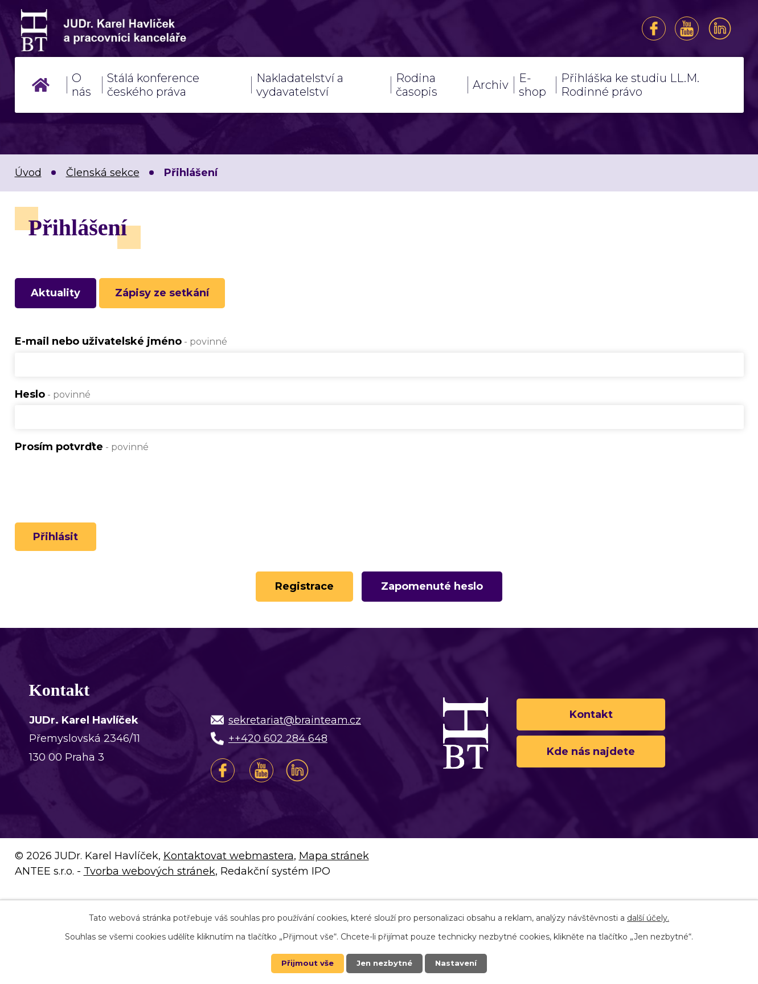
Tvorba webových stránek (149, 880)
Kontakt (591, 722)
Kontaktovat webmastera (228, 865)
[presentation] (101, 483)
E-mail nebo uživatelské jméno (121, 344)
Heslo (53, 397)
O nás (81, 85)
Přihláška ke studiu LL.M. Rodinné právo (630, 85)
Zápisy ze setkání (176, 294)
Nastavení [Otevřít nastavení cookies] (458, 963)
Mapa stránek (334, 865)
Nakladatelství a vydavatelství (299, 85)
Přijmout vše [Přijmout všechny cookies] (304, 963)
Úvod (41, 85)
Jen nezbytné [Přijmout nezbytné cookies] (384, 963)
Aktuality (60, 294)
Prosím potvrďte (82, 449)
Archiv (491, 85)
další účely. (648, 917)
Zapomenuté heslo (436, 595)
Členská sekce (103, 172)
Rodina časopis (416, 85)
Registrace (300, 595)
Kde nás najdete (591, 763)
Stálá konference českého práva (153, 85)
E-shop (532, 85)
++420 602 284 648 (277, 748)
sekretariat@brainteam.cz (294, 729)
